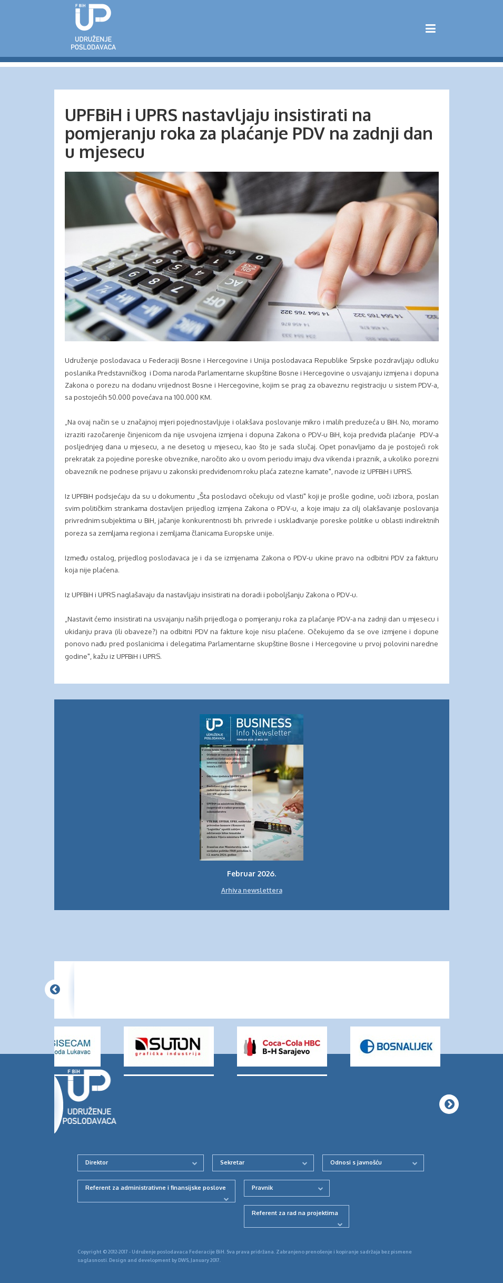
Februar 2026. (251, 873)
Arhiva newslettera (251, 890)
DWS (183, 1260)
